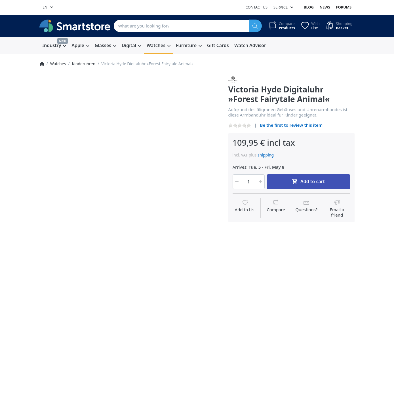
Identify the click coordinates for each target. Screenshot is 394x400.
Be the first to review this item (291, 125)
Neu (62, 40)
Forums (344, 7)
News (325, 7)
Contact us (256, 7)
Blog (309, 7)
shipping (266, 155)
